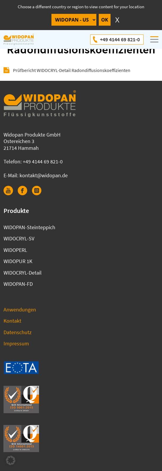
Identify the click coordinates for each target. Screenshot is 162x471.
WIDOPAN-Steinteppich (29, 227)
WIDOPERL (15, 250)
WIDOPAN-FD (18, 283)
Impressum (16, 343)
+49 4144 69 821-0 (120, 39)
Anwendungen (20, 309)
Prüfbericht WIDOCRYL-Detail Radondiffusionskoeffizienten (71, 70)
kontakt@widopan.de (44, 175)
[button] (10, 460)
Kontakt (12, 320)
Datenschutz (18, 332)
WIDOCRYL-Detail (23, 272)
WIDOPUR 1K (18, 261)
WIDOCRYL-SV (19, 238)
